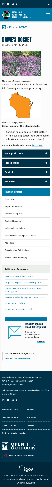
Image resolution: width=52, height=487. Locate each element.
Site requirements (11, 479)
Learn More (10, 199)
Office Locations (9, 425)
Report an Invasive (13, 206)
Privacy (44, 479)
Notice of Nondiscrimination (14, 433)
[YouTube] (8, 4)
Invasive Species (13, 191)
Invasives (22, 27)
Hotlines (30, 410)
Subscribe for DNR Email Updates (21, 455)
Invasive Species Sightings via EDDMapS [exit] (25, 297)
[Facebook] (3, 4)
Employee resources (26, 483)
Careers (30, 425)
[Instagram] (12, 4)
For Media (31, 417)
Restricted (37, 145)
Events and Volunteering (16, 257)
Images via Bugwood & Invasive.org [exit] (23, 282)
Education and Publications (17, 250)
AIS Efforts (10, 243)
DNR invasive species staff (17, 359)
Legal (37, 479)
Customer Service (10, 417)
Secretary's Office (10, 410)
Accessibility (27, 479)
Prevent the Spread (13, 214)
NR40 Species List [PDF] (15, 303)
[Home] (4, 27)
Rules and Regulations (15, 228)
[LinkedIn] (17, 4)
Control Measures (13, 221)
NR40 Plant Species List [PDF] (18, 309)
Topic (11, 27)
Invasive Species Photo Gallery (19, 276)
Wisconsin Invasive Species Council (20, 236)
